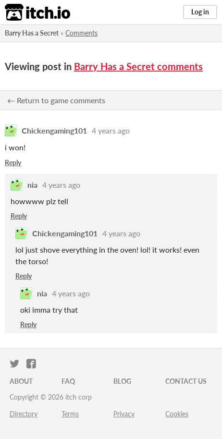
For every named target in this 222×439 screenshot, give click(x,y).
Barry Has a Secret (32, 33)
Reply (13, 163)
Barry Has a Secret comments (138, 66)
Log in (200, 12)
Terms (70, 414)
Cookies (176, 414)
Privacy (124, 414)
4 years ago (111, 130)
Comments (81, 33)
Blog (122, 381)
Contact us (186, 381)
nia (32, 184)
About (21, 381)
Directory (23, 414)
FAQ (68, 381)
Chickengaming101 (54, 130)
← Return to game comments (56, 100)
